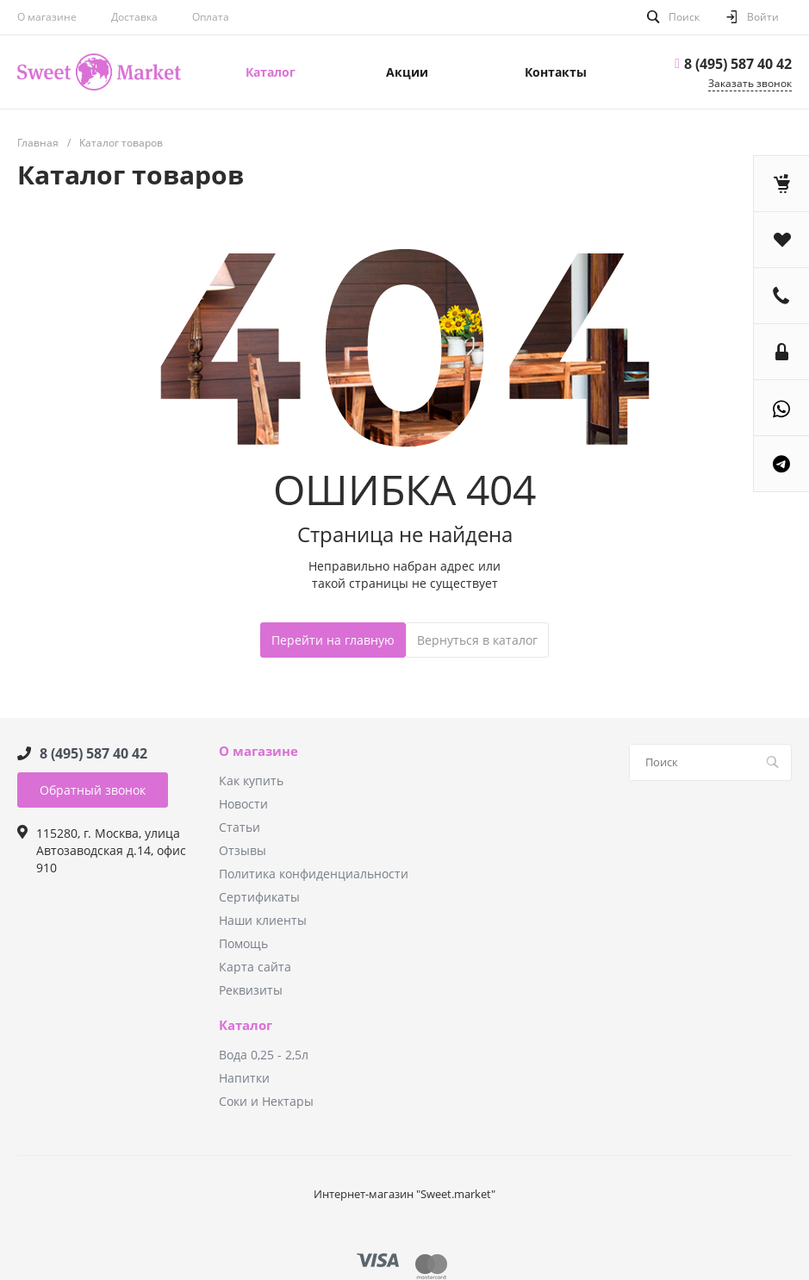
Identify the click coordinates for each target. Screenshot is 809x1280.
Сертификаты (259, 897)
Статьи (239, 827)
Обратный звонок (93, 790)
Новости (243, 804)
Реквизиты (251, 990)
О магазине (47, 16)
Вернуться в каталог (477, 640)
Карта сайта (255, 966)
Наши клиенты (263, 920)
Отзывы (242, 850)
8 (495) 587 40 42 (738, 63)
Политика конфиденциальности (313, 873)
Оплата (210, 16)
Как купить (251, 780)
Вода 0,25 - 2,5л (263, 1054)
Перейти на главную (333, 640)
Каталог (245, 1025)
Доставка (134, 16)
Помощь (243, 943)
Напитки (244, 1078)
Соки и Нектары (266, 1101)
